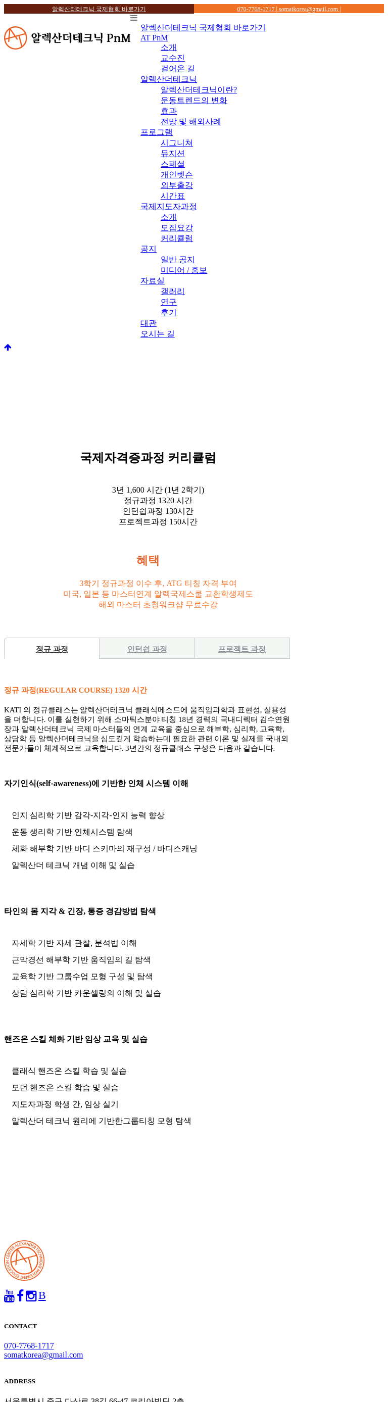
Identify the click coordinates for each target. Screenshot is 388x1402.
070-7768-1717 (29, 1345)
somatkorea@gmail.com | (310, 9)
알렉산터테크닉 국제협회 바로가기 (99, 9)
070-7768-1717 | (257, 9)
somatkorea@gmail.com (43, 1354)
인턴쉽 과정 (147, 649)
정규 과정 (52, 649)
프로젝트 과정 (242, 649)
